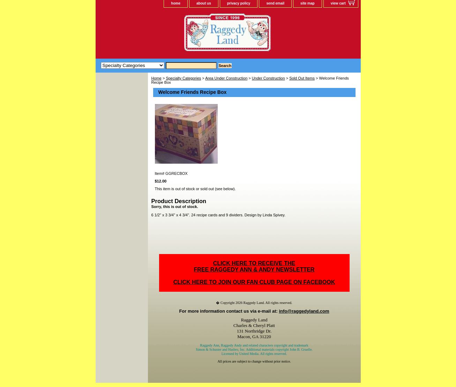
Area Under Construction (226, 78)
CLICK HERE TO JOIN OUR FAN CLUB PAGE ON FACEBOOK (254, 282)
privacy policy (239, 3)
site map (307, 3)
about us (203, 3)
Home (156, 78)
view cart (338, 3)
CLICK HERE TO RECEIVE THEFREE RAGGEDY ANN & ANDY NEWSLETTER (254, 266)
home (175, 3)
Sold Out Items (302, 78)
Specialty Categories (183, 78)
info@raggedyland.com (304, 311)
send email (275, 3)
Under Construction (268, 78)
